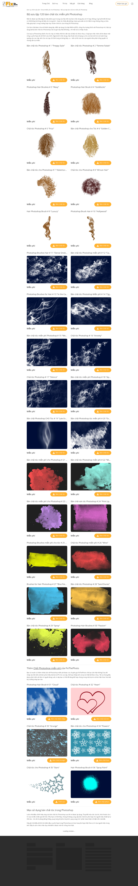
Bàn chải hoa (104, 760)
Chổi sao (61, 802)
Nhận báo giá (122, 4)
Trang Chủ (46, 3)
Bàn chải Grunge (58, 760)
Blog (90, 3)
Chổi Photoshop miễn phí (47, 668)
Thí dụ (64, 3)
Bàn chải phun (103, 802)
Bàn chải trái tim (102, 719)
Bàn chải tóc (60, 80)
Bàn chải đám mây (58, 719)
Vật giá (72, 3)
